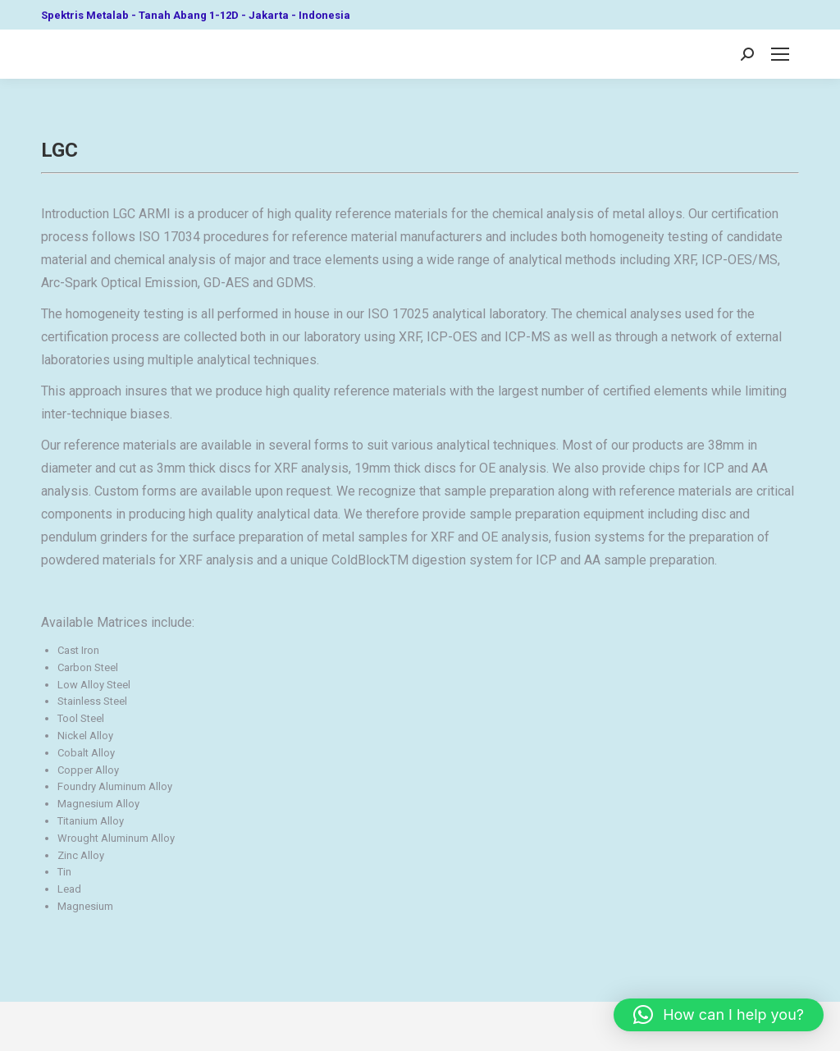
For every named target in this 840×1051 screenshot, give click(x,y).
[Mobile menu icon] (780, 54)
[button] (719, 1014)
